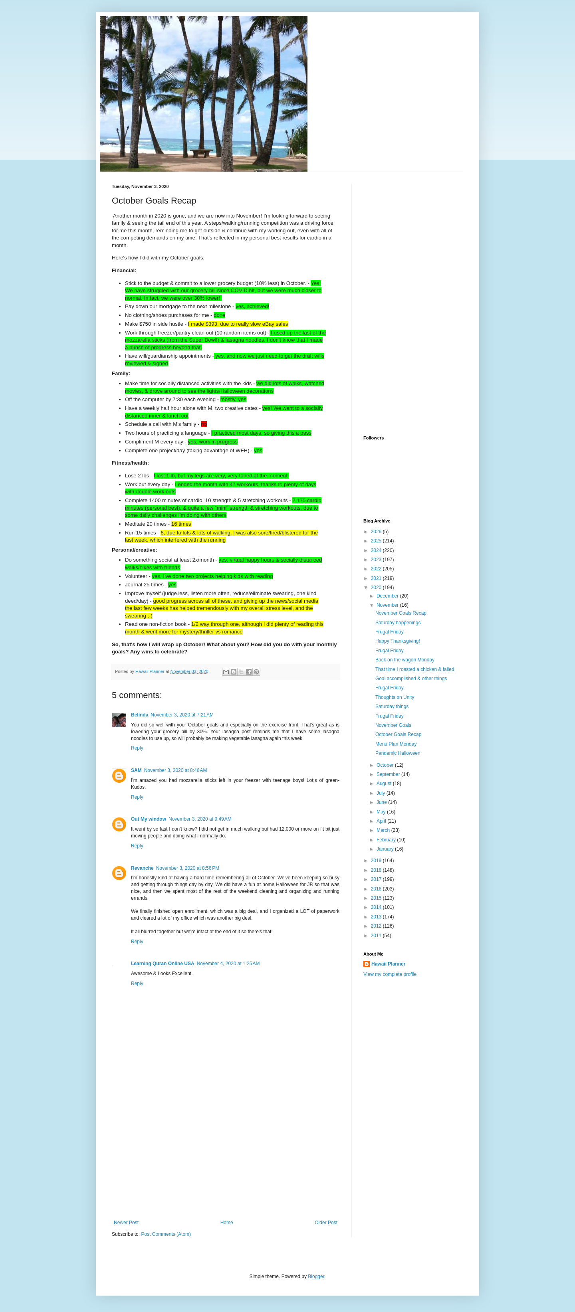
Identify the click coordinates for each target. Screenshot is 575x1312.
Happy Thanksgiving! (397, 641)
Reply (137, 748)
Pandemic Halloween (397, 753)
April (382, 821)
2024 (377, 550)
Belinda (139, 715)
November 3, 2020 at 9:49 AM (200, 819)
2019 (377, 860)
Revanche (142, 868)
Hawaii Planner (388, 964)
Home (226, 1222)
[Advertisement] (226, 1160)
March (384, 830)
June (382, 802)
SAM (136, 770)
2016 (377, 889)
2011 (377, 935)
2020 (377, 587)
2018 (377, 870)
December (388, 596)
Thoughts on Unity (394, 697)
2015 (377, 898)
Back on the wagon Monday (404, 660)
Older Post (326, 1222)
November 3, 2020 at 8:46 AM (175, 770)
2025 (377, 541)
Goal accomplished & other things (411, 678)
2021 (377, 578)
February (387, 840)
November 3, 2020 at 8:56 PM (187, 868)
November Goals (393, 725)
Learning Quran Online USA (162, 963)
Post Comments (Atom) (166, 1234)
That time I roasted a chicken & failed (414, 669)
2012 (377, 926)
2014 (377, 907)
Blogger (316, 1276)
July (382, 793)
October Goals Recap (398, 734)
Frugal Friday (389, 632)
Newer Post (126, 1222)
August (385, 783)
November (388, 605)
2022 (377, 569)
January (386, 849)
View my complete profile (389, 974)
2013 (377, 917)
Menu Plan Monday (395, 744)
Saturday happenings (397, 622)
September (389, 774)
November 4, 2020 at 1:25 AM (228, 963)
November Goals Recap (400, 613)
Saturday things (391, 706)
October (386, 765)
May (382, 812)
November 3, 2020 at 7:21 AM (182, 715)
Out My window (148, 819)
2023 (377, 559)
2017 (377, 879)
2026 (377, 531)
